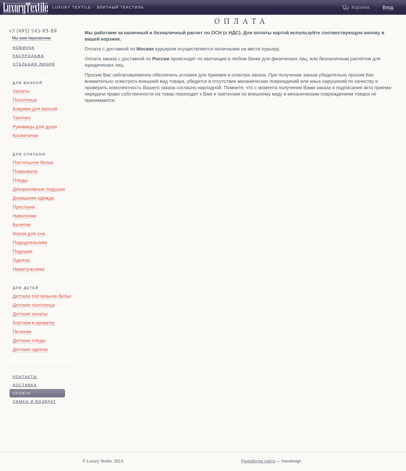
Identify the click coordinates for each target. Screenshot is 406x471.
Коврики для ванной (35, 108)
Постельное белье (33, 162)
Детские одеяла (30, 349)
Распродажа (28, 56)
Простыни (24, 206)
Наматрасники (28, 269)
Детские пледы (29, 340)
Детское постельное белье (42, 296)
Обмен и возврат (34, 401)
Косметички (25, 135)
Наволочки (24, 215)
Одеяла (21, 260)
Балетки (22, 224)
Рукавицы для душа (35, 126)
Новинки (24, 48)
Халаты (21, 91)
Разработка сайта (258, 461)
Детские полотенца (34, 305)
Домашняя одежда (33, 198)
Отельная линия (34, 64)
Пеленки (22, 331)
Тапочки (21, 117)
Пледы (20, 180)
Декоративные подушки (39, 189)
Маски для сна (29, 233)
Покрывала (25, 171)
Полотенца (25, 100)
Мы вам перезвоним (31, 38)
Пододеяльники (30, 242)
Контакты (25, 377)
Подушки (22, 251)
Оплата (22, 393)
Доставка (25, 385)
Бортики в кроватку (34, 322)
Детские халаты (30, 313)
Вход (388, 7)
